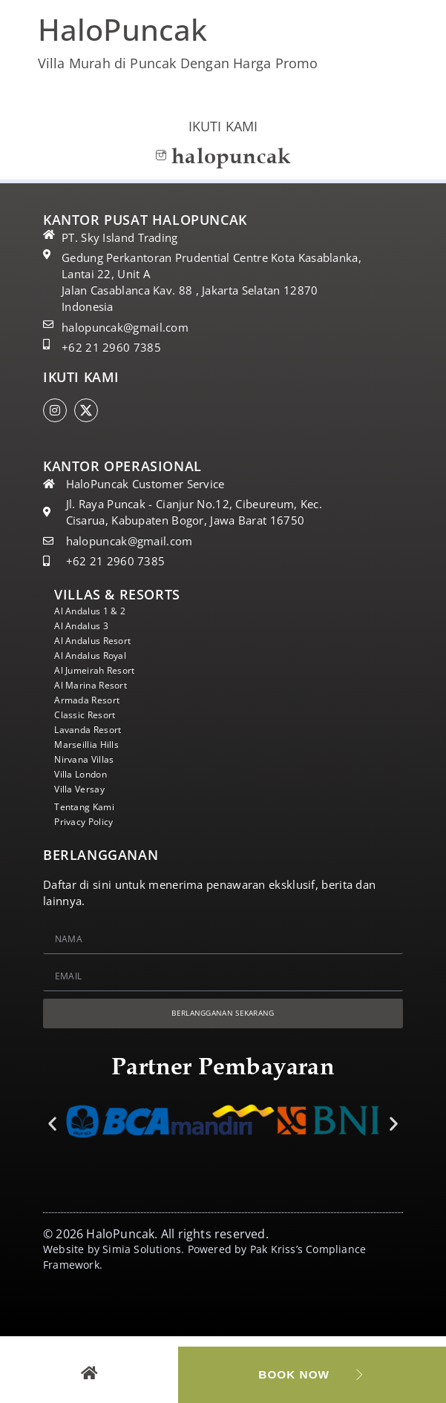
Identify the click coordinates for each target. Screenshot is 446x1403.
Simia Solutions (141, 1252)
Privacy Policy (91, 822)
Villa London (87, 774)
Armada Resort (93, 700)
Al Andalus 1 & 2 (98, 611)
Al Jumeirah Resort (103, 670)
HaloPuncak (123, 29)
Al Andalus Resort (100, 641)
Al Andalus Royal (98, 655)
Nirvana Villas (90, 759)
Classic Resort (90, 715)
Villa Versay (85, 789)
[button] (52, 1126)
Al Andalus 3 (87, 626)
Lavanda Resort (95, 730)
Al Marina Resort (98, 685)
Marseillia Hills (93, 744)
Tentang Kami (90, 807)
